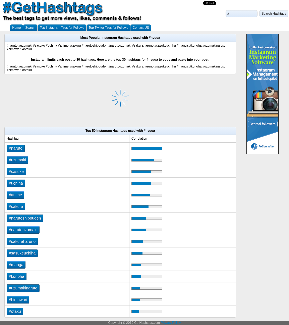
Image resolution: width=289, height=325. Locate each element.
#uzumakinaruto (23, 288)
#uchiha (16, 183)
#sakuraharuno (22, 241)
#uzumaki (17, 160)
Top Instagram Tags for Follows (62, 27)
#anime (15, 195)
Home (16, 27)
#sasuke (16, 171)
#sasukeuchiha (22, 253)
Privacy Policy (171, 322)
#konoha (16, 276)
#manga (16, 265)
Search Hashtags (274, 13)
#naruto (15, 148)
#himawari (18, 299)
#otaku (15, 311)
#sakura (16, 206)
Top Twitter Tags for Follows (108, 27)
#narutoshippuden (25, 218)
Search (30, 27)
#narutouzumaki (23, 230)
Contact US (140, 27)
